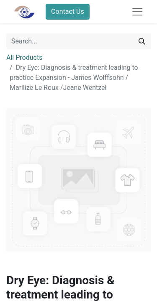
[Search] (142, 41)
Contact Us (67, 11)
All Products (24, 57)
